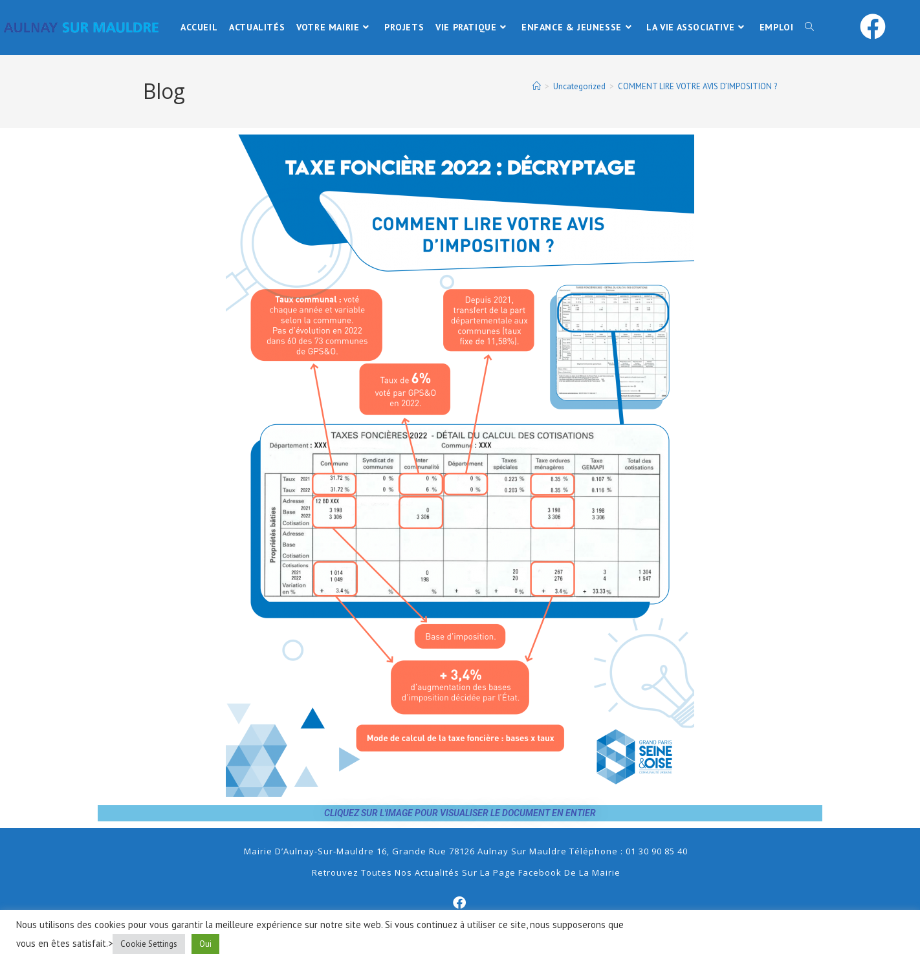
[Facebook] (460, 903)
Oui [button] (205, 943)
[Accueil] (536, 86)
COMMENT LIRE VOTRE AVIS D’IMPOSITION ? (697, 86)
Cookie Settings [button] (148, 943)
